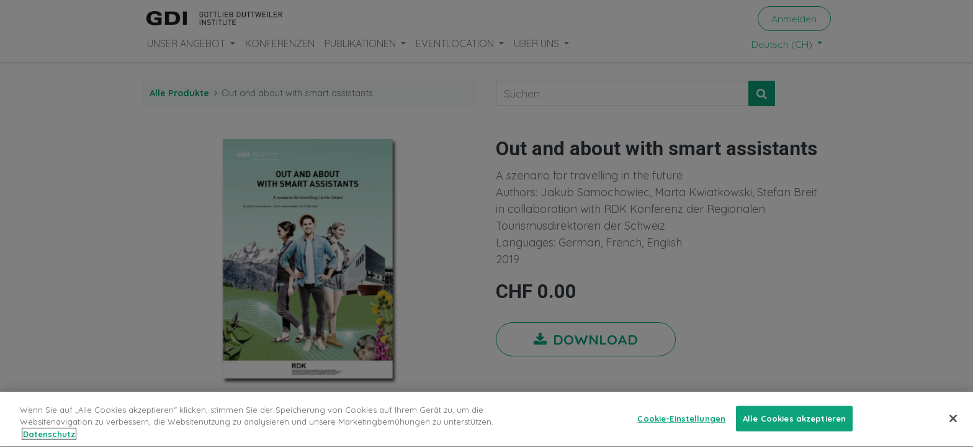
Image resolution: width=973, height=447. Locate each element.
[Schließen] (953, 421)
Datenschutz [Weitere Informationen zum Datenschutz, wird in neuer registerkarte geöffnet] (49, 438)
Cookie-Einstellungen (681, 422)
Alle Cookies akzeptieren (794, 422)
